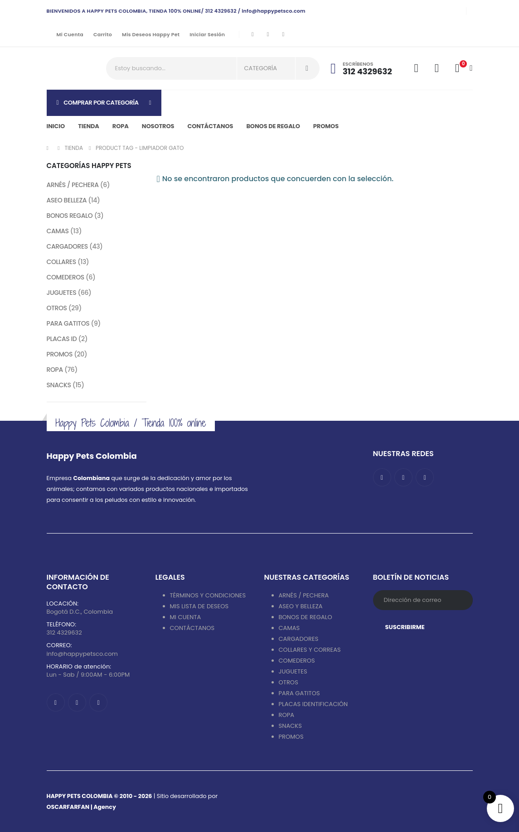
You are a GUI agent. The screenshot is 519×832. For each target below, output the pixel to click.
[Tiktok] (283, 34)
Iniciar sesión (207, 34)
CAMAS (58, 231)
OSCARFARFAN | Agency (81, 807)
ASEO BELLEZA (67, 200)
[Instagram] (268, 34)
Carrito (102, 34)
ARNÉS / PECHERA (73, 184)
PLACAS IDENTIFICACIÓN (313, 704)
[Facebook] (252, 34)
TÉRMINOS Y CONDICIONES (208, 595)
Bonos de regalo (273, 126)
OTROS (57, 308)
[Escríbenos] (366, 68)
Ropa (120, 126)
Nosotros (158, 126)
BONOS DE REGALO (305, 617)
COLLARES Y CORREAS (310, 649)
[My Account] (416, 68)
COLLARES (61, 261)
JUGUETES (62, 292)
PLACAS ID (62, 338)
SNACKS (59, 385)
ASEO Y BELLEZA (301, 606)
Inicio (56, 126)
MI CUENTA (185, 617)
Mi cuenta (70, 34)
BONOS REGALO (70, 215)
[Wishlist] (437, 68)
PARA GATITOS (68, 323)
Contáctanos (210, 126)
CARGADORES (67, 246)
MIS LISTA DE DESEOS (199, 606)
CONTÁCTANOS (192, 628)
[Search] (307, 68)
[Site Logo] (72, 68)
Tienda (88, 126)
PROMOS (326, 126)
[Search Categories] (266, 68)
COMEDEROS (65, 277)
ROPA (55, 369)
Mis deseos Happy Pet (150, 34)
